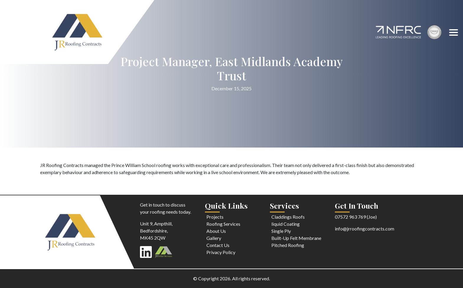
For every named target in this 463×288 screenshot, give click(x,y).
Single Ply (281, 231)
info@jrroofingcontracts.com (364, 228)
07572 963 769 (350, 217)
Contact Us (217, 245)
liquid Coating (285, 224)
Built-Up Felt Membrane (296, 238)
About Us (216, 231)
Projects (215, 217)
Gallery (213, 238)
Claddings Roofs (288, 217)
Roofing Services (223, 224)
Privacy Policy (220, 252)
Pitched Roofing (287, 245)
